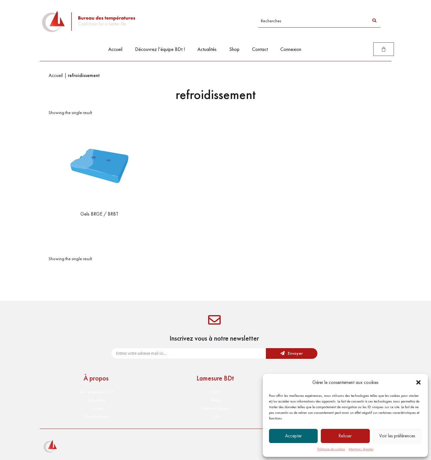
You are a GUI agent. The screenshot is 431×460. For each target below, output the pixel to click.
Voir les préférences (397, 436)
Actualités (207, 49)
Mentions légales (361, 449)
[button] (418, 382)
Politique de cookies (331, 449)
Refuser (345, 436)
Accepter (293, 436)
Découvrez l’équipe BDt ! (160, 49)
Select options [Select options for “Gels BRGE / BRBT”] (99, 226)
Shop (234, 49)
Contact (260, 49)
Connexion (290, 49)
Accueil (115, 49)
